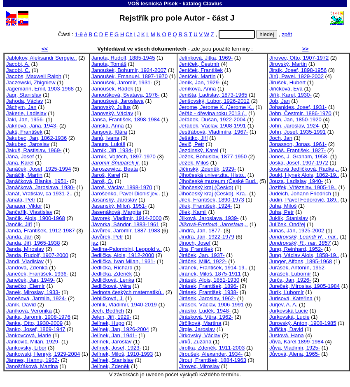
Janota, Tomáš (108, 64)
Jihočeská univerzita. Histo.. (212, 175)
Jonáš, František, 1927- (297, 150)
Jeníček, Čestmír (199, 64)
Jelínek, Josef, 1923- (116, 348)
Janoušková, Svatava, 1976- (125, 95)
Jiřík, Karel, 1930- (290, 95)
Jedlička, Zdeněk (111, 274)
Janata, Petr (20, 200)
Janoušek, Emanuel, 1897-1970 (129, 76)
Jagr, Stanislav (23, 95)
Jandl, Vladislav (25, 261)
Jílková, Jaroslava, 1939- (209, 218)
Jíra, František (196, 249)
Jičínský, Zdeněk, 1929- (207, 169)
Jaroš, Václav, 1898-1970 (121, 187)
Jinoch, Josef (195, 243)
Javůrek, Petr (107, 237)
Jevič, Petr (191, 144)
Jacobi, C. (18, 70)
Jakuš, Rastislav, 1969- (34, 150)
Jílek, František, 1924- (205, 206)
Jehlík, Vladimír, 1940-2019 (124, 304)
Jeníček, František (201, 70)
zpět (287, 34)
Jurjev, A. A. (283, 304)
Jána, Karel (19, 163)
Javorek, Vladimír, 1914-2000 (126, 218)
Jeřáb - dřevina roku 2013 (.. (213, 113)
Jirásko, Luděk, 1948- (205, 311)
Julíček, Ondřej (287, 224)
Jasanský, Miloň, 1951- (119, 206)
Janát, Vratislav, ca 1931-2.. (39, 193)
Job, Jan (279, 101)
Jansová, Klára (109, 132)
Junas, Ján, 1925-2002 (296, 230)
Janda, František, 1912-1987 (40, 230)
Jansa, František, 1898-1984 (125, 119)
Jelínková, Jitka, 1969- (206, 58)
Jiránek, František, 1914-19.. (213, 267)
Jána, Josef (20, 156)
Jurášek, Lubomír (290, 274)
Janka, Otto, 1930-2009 (34, 323)
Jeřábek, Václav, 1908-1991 (212, 126)
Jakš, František (24, 132)
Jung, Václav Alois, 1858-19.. (304, 255)
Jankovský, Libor (26, 348)
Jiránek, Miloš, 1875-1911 (210, 274)
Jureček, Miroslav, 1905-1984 (304, 286)
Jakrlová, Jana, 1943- (32, 126)
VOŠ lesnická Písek (152, 3)
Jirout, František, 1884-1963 (212, 360)
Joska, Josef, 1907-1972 (298, 163)
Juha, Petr (281, 212)
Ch (129, 34)
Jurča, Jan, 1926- (290, 280)
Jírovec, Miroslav (199, 366)
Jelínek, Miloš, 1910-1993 (122, 354)
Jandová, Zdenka (27, 267)
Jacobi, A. (18, 64)
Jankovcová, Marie (28, 335)
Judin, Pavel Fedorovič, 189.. (304, 200)
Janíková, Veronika (29, 311)
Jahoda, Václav (24, 101)
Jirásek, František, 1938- (208, 292)
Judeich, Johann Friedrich (300, 193)
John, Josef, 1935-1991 (297, 132)
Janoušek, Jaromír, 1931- (121, 82)
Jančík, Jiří (19, 224)
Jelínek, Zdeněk (110, 366)
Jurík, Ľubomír (286, 292)
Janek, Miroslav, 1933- (33, 292)
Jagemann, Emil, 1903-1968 (40, 89)
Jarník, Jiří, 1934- (112, 150)
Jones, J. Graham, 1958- (299, 156)
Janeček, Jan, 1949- (30, 280)
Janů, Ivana (105, 138)
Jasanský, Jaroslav (114, 200)
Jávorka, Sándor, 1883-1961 (125, 224)
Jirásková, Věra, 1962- (206, 317)
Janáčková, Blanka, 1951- (37, 181)
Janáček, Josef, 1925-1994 (38, 169)
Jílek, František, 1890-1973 (211, 200)
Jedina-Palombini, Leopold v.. (126, 249)
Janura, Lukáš (108, 144)
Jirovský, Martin (288, 64)
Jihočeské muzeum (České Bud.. (218, 181)
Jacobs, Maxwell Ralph (33, 76)
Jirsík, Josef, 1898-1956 (298, 70)
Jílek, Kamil (193, 212)
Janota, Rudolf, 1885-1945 (123, 58)
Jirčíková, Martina (200, 323)
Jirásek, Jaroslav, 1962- (207, 298)
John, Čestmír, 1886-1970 (300, 113)
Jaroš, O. (102, 181)
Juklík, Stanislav (288, 218)
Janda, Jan (19, 237)
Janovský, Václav (112, 113)
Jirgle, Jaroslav (197, 329)
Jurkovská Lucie (288, 311)
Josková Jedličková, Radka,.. (304, 169)
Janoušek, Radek (112, 89)
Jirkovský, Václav (200, 335)
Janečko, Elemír (25, 286)
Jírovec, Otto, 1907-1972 (299, 58)
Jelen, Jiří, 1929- (111, 317)
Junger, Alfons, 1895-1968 (300, 261)
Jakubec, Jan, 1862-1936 (36, 138)
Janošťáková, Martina (32, 366)
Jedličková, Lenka (112, 280)
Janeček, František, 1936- (37, 274)
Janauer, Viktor (24, 206)
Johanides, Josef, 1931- (298, 107)
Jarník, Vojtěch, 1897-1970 (123, 156)
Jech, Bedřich (107, 311)
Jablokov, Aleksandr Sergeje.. (41, 58)
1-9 (79, 34)
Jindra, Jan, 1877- (200, 230)
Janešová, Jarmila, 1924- (36, 298)
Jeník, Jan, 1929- (200, 82)
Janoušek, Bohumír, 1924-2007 (128, 70)
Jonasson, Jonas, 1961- (298, 144)
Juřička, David (286, 329)
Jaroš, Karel (105, 175)
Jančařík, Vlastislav (29, 212)
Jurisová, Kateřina (291, 298)
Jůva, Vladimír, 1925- (294, 348)
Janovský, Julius (111, 107)
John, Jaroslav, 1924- (294, 126)
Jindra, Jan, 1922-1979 (206, 237)
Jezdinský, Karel (198, 150)
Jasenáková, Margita (116, 212)
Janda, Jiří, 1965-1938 (33, 243)
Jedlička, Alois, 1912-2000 (122, 255)
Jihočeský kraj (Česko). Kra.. (213, 193)
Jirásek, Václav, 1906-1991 (211, 304)
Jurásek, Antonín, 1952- (297, 267)
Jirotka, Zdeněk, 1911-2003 (212, 348)
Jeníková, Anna (197, 89)
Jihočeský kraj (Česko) (206, 187)
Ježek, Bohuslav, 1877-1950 (213, 156)
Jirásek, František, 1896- (208, 286)
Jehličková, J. (107, 298)
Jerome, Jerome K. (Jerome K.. (216, 107)
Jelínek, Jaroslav (111, 341)
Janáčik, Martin (24, 175)
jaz (94, 243)
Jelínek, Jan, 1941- (114, 335)
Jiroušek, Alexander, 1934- (211, 354)
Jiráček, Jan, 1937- (202, 255)
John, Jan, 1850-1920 (295, 119)
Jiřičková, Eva (286, 89)
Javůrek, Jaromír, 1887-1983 (125, 230)
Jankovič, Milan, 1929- (33, 341)
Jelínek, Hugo (107, 323)
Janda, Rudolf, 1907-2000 (37, 255)
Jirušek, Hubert (287, 82)
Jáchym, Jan (21, 107)
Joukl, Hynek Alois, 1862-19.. (304, 175)
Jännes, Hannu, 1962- (32, 360)
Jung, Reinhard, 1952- (296, 249)
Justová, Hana (286, 335)
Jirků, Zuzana (195, 341)
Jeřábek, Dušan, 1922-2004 (212, 119)
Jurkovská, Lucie (289, 317)
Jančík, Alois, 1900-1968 (35, 218)
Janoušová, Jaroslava (117, 101)
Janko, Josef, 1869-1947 (35, 329)
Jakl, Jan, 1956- (25, 119)
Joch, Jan (280, 138)
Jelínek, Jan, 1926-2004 (120, 329)
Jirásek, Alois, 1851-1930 (209, 280)
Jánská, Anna (107, 126)
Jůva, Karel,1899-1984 (296, 341)
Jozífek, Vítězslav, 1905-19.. (303, 187)
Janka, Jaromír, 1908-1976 (38, 317)
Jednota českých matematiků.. (127, 292)
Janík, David (21, 304)
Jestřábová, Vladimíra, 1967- (213, 132)
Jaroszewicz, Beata (114, 169)
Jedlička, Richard (112, 267)
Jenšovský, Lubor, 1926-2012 (214, 101)
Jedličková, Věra (111, 286)
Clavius (212, 3)
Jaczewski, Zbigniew (30, 82)
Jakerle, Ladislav (26, 113)
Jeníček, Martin (197, 76)
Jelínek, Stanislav (112, 360)
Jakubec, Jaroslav (27, 144)
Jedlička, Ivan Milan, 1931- (123, 261)
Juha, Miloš (282, 206)
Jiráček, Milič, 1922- (203, 261)
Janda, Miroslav (25, 249)
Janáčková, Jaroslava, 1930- (40, 187)
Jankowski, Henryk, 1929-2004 (43, 354)
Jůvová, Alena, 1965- (294, 354)
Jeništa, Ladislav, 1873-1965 (213, 95)
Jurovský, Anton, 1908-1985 (302, 323)
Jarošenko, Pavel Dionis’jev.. (125, 193)
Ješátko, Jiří (193, 138)
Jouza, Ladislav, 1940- (296, 181)
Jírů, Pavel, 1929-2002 (296, 76)
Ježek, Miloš (194, 163)
